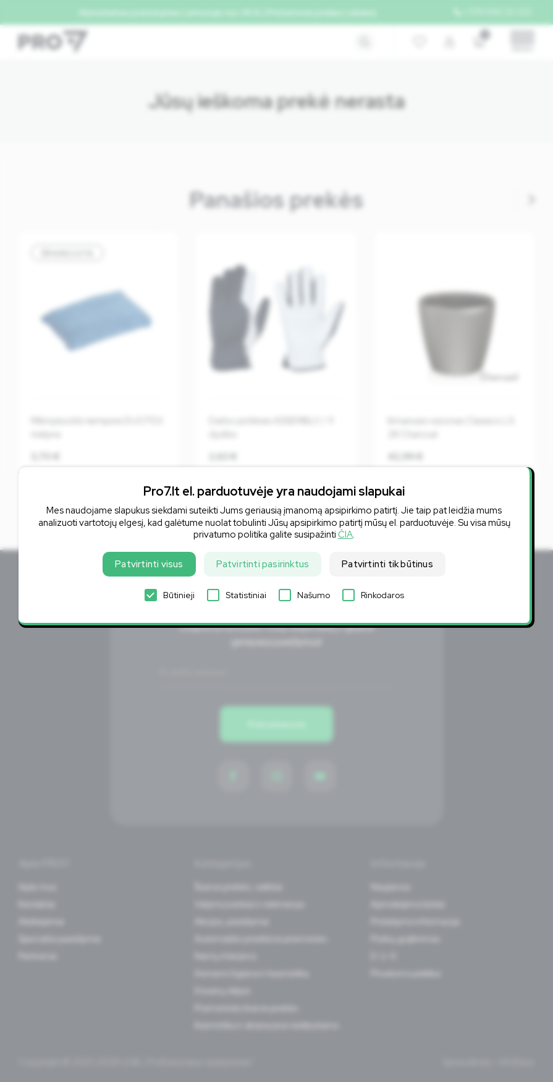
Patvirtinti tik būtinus (387, 564)
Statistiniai (236, 595)
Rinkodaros (373, 595)
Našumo (304, 595)
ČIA (345, 534)
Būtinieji (170, 595)
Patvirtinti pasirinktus (263, 564)
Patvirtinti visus (149, 564)
